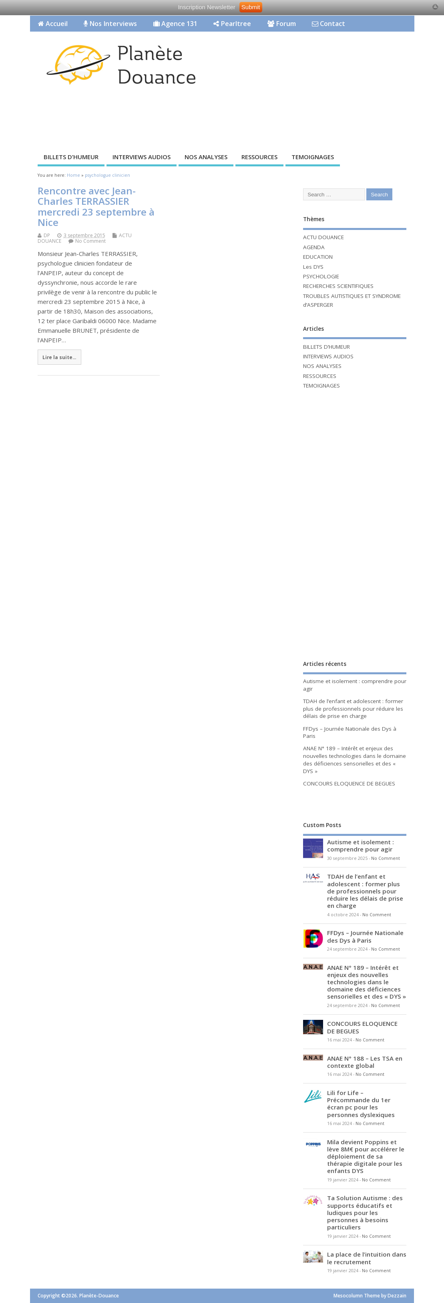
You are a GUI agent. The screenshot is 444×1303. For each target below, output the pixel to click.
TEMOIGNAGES (312, 157)
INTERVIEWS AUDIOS (142, 157)
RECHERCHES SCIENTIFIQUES (338, 286)
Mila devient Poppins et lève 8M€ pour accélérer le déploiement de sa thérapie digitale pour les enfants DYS (365, 1156)
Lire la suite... (59, 357)
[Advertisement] (175, 121)
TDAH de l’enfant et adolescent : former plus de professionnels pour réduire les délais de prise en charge (353, 708)
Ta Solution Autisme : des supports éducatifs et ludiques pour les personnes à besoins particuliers (365, 1212)
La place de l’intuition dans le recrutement (366, 1257)
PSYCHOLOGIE (321, 276)
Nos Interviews (110, 23)
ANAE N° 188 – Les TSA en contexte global (364, 1061)
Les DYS (313, 266)
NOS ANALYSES (206, 157)
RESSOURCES (259, 157)
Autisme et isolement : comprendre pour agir (360, 845)
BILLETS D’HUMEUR (71, 157)
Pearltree (232, 23)
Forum (281, 23)
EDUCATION (318, 256)
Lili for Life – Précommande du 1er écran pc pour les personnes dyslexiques (361, 1104)
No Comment (90, 241)
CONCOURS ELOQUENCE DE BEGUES (349, 783)
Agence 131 (175, 23)
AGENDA (314, 247)
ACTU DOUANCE (323, 237)
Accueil (53, 23)
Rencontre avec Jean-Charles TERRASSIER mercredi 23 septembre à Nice (96, 206)
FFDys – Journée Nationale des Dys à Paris (365, 936)
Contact (328, 23)
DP (47, 235)
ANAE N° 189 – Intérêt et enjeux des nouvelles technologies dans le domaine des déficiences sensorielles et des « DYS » (354, 760)
